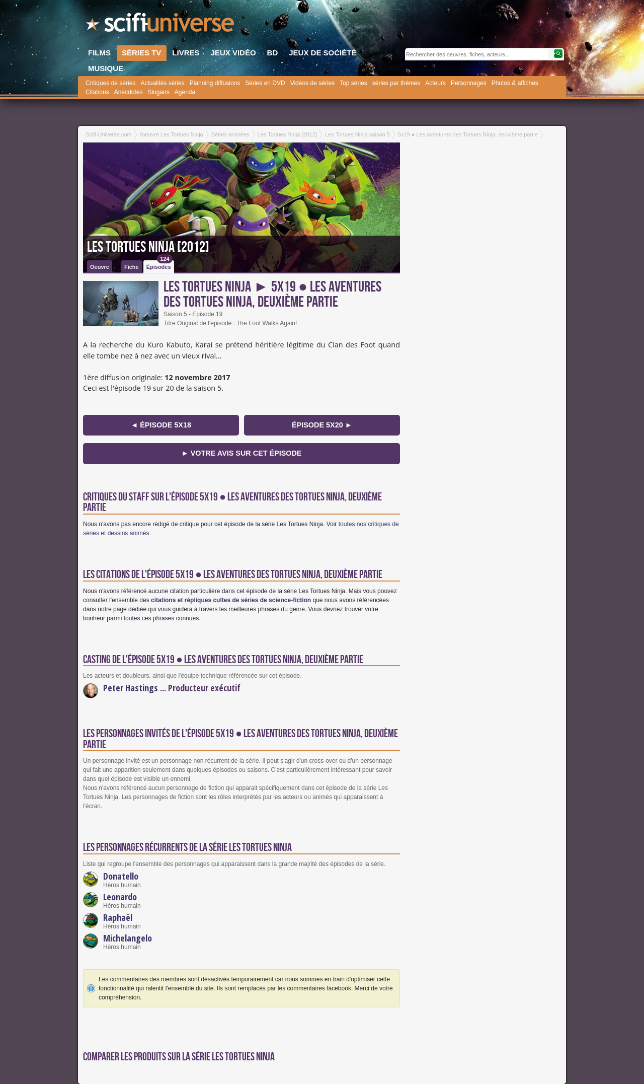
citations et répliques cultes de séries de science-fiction (231, 600)
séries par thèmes (396, 83)
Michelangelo (127, 938)
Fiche (131, 267)
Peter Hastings (130, 688)
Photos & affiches (515, 83)
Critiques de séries (110, 83)
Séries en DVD (265, 83)
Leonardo (120, 897)
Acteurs (435, 83)
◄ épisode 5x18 (161, 425)
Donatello (120, 876)
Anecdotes (128, 92)
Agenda (185, 92)
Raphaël (117, 917)
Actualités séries (162, 83)
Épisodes (159, 265)
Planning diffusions (215, 83)
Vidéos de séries (312, 83)
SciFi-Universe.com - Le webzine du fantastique (161, 25)
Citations (97, 92)
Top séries (353, 83)
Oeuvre (99, 267)
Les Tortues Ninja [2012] (148, 247)
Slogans (158, 92)
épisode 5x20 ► (322, 425)
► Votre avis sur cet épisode (242, 453)
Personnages (469, 83)
